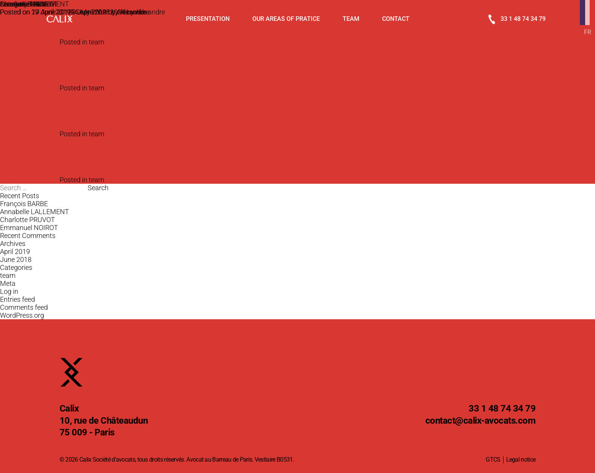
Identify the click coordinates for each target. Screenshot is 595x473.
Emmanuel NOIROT (29, 4)
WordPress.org (22, 315)
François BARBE (24, 204)
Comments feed (24, 307)
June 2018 (15, 259)
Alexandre (131, 12)
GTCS (493, 459)
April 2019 (15, 251)
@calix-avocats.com (480, 421)
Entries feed (17, 299)
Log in (9, 291)
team (96, 42)
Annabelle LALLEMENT (34, 212)
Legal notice (521, 459)
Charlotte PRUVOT (27, 220)
